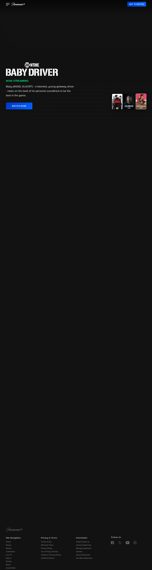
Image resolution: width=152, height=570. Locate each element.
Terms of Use (46, 542)
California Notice (47, 558)
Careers (79, 552)
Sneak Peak (10, 568)
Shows (8, 545)
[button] (7, 4)
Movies (9, 548)
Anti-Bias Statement (84, 558)
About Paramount (83, 555)
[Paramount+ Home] (14, 530)
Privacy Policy (46, 548)
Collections (10, 552)
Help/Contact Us (82, 542)
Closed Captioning (83, 545)
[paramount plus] (18, 4)
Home (8, 542)
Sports (8, 558)
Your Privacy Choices (49, 552)
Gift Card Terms (47, 545)
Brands (9, 561)
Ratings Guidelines (83, 548)
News (8, 565)
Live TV (9, 555)
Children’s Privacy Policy (51, 555)
